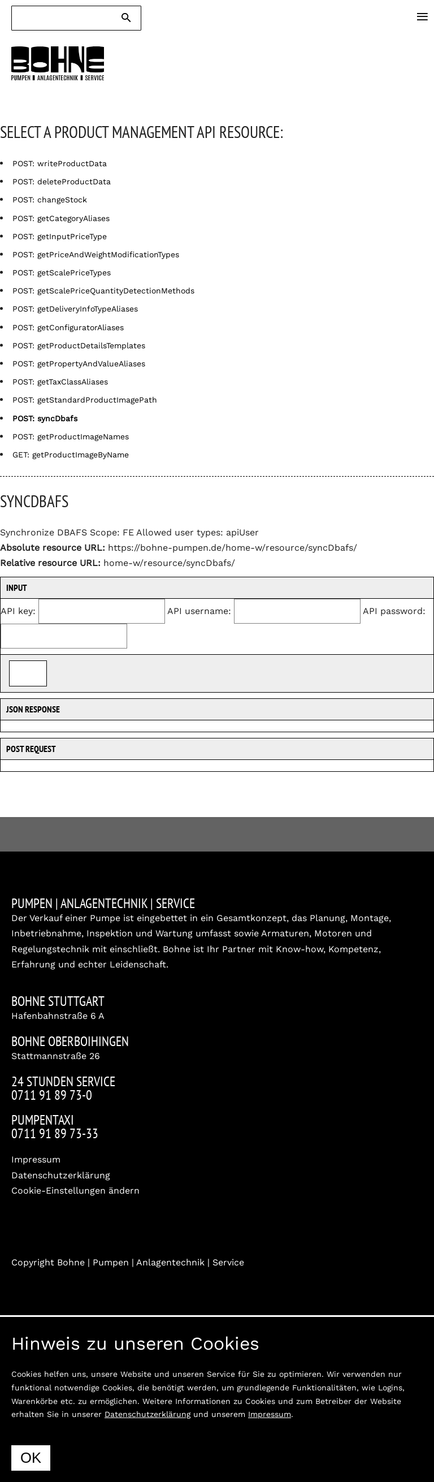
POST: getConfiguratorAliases (68, 327)
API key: (18, 611)
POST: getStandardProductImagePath (84, 399)
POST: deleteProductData (61, 181)
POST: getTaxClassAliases (60, 381)
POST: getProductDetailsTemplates (78, 345)
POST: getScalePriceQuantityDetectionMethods (103, 290)
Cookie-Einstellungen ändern (75, 1190)
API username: (199, 611)
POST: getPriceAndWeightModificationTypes (95, 254)
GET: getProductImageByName (70, 454)
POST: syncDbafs (44, 418)
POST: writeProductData (59, 163)
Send (28, 673)
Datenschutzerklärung (60, 1175)
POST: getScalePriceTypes (61, 272)
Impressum (35, 1159)
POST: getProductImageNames (70, 436)
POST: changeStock (49, 199)
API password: (394, 611)
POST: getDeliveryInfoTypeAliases (75, 308)
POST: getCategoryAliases (61, 218)
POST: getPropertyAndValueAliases (78, 363)
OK (30, 1458)
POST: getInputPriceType (59, 236)
